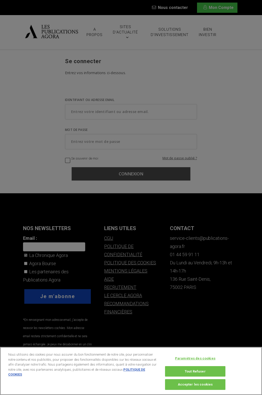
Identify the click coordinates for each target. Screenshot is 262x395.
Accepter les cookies (195, 386)
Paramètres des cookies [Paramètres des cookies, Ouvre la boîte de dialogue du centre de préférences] (195, 360)
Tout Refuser (195, 373)
